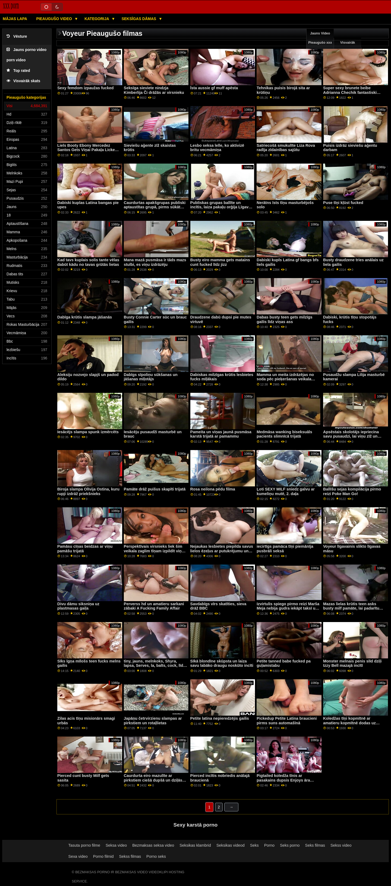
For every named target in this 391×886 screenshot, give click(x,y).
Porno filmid (103, 856)
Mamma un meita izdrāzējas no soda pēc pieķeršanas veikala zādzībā (285, 379)
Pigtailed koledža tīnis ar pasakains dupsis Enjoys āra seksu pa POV (283, 780)
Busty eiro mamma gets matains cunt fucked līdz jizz (220, 262)
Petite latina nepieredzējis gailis (219, 718)
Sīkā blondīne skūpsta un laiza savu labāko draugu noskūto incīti (221, 663)
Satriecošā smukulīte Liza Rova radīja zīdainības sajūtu (286, 147)
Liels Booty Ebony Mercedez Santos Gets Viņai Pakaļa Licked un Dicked (87, 150)
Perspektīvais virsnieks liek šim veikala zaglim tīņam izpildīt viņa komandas (154, 550)
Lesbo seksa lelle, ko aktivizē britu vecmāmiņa (217, 147)
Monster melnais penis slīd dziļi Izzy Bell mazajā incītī (352, 663)
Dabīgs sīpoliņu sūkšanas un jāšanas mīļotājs (151, 376)
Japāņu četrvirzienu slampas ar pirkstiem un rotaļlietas (153, 720)
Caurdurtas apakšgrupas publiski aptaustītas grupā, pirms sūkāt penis (154, 207)
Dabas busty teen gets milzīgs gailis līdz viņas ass (284, 319)
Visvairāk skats (23, 81)
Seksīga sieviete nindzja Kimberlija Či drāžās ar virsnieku (154, 90)
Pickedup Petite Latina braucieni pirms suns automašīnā (287, 720)
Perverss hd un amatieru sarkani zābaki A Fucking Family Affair (154, 606)
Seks (254, 845)
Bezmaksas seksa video (153, 845)
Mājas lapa (15, 19)
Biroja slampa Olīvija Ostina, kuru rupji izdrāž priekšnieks (88, 491)
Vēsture (17, 36)
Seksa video (116, 845)
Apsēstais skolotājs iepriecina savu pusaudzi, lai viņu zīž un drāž (351, 436)
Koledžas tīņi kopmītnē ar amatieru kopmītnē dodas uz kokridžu (349, 722)
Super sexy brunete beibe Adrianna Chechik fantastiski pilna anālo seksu (350, 92)
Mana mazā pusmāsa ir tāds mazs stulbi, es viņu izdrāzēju (155, 262)
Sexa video (78, 856)
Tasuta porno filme (84, 845)
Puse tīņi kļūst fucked (343, 202)
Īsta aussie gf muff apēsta (214, 88)
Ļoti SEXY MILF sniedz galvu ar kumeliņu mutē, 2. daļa (286, 491)
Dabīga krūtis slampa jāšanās (84, 317)
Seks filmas (315, 845)
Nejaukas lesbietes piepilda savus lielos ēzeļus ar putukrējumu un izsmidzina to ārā (221, 550)
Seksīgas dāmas (139, 19)
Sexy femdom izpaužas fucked (85, 88)
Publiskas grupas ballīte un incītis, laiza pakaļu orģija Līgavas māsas (221, 207)
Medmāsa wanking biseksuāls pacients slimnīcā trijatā (284, 434)
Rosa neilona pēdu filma (212, 489)
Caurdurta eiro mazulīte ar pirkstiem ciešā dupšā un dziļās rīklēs (153, 780)
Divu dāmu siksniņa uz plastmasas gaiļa (78, 606)
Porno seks (156, 856)
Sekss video (340, 845)
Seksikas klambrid (195, 845)
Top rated (18, 71)
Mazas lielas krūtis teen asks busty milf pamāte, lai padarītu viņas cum (351, 608)
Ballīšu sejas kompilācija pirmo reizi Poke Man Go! (352, 491)
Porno (269, 845)
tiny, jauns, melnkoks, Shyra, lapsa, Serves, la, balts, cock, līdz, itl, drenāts (155, 665)
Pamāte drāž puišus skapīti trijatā (154, 489)
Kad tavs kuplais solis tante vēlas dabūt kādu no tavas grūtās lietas (88, 262)
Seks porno (290, 845)
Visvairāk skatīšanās (347, 47)
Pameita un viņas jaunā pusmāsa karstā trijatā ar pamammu (220, 434)
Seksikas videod (230, 845)
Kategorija (97, 19)
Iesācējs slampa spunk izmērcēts (88, 432)
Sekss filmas (130, 856)
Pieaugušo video (54, 19)
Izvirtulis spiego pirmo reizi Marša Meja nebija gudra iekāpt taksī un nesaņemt (288, 608)
